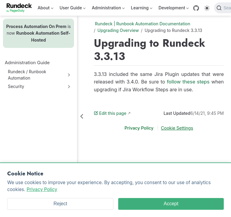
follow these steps (188, 82)
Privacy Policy (140, 128)
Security (16, 86)
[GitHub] (196, 8)
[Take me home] (21, 7)
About (45, 9)
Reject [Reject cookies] (60, 203)
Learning (142, 9)
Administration (108, 9)
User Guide (72, 9)
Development (173, 9)
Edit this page (110, 113)
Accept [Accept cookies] (171, 203)
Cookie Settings (177, 128)
